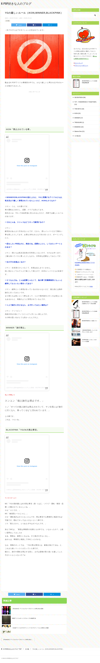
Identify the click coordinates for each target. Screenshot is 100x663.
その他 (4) (77, 136)
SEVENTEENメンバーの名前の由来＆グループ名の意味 (89, 302)
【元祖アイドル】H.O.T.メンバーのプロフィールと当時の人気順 (30, 628)
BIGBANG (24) (78, 127)
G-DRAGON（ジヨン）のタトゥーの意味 (89, 340)
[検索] (85, 15)
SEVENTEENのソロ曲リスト (89, 320)
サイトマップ (78, 63)
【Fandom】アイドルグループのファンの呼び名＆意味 (27, 608)
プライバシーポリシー (81, 65)
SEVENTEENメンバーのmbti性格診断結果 (89, 81)
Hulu (91, 286)
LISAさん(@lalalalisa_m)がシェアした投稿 (21, 489)
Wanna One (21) (79, 131)
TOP (12, 649)
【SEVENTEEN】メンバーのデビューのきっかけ (89, 331)
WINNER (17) (78, 118)
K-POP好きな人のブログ (17, 3)
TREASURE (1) (79, 122)
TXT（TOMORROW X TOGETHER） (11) (85, 103)
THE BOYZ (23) (79, 109)
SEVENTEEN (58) (80, 97)
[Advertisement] (34, 107)
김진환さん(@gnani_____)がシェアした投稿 (21, 189)
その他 (7, 20)
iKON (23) (77, 113)
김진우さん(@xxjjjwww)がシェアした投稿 (20, 387)
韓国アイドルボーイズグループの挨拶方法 (24, 618)
